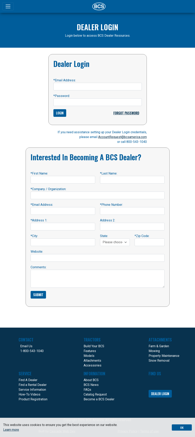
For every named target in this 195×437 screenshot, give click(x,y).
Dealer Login (160, 393)
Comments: (38, 267)
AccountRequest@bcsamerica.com (122, 137)
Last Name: (108, 173)
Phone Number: (111, 205)
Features (90, 351)
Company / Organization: (48, 189)
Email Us (26, 346)
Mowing (154, 351)
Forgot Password (126, 113)
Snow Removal (159, 360)
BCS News (91, 385)
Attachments (92, 360)
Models (89, 356)
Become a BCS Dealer (99, 399)
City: (34, 236)
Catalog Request (95, 394)
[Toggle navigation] (8, 6)
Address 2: (107, 220)
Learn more (11, 430)
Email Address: (64, 80)
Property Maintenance (164, 356)
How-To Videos (29, 394)
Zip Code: (142, 236)
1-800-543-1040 (32, 351)
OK (182, 427)
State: (104, 236)
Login (60, 113)
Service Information (32, 390)
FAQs (87, 390)
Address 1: (39, 220)
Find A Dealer (28, 380)
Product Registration (33, 399)
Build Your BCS (94, 346)
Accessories (92, 365)
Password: (61, 96)
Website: (37, 251)
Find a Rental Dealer (33, 385)
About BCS (91, 380)
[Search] (186, 6)
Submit (38, 294)
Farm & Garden (159, 346)
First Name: (39, 173)
